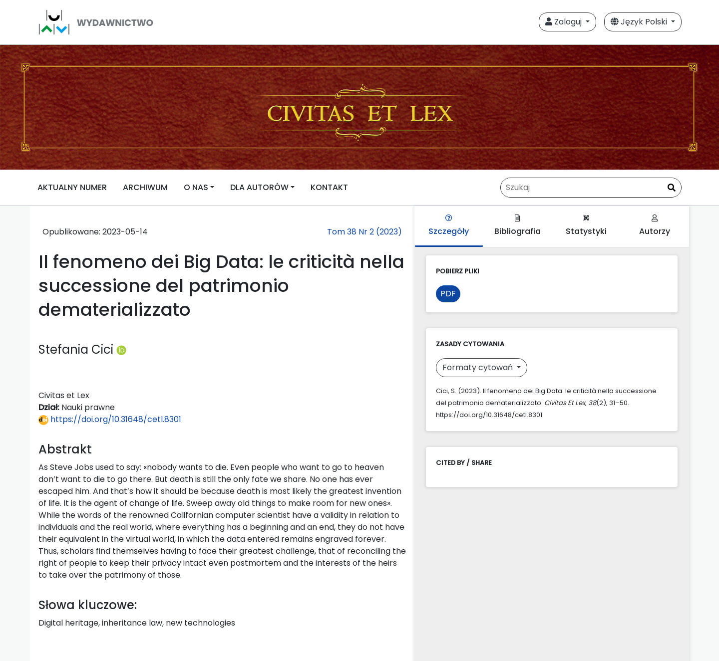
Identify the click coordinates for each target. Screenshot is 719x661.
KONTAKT (329, 187)
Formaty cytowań (478, 367)
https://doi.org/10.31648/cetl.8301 (109, 419)
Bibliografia (517, 226)
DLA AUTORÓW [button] (259, 187)
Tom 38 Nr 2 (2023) (364, 231)
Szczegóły (448, 226)
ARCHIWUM (145, 187)
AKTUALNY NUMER (72, 187)
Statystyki (586, 226)
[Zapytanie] (591, 187)
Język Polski (640, 21)
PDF (448, 293)
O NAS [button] (196, 187)
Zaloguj (564, 21)
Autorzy (654, 226)
